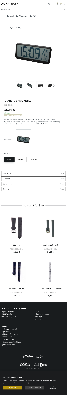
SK (50, 4)
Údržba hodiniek (7, 337)
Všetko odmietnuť (52, 387)
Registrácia (5, 329)
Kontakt (38, 317)
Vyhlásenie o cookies (9, 342)
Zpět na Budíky (14, 28)
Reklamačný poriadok (9, 331)
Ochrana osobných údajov (11, 339)
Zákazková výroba (42, 311)
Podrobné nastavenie (34, 388)
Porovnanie (57, 4)
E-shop (9, 16)
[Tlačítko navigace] (33, 9)
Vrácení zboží (6, 334)
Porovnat (20, 157)
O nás (37, 309)
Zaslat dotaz (34, 157)
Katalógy (38, 314)
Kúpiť (9, 157)
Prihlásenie (54, 4)
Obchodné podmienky (9, 326)
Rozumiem (12, 388)
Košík (61, 4)
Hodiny (16, 16)
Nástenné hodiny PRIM (28, 16)
